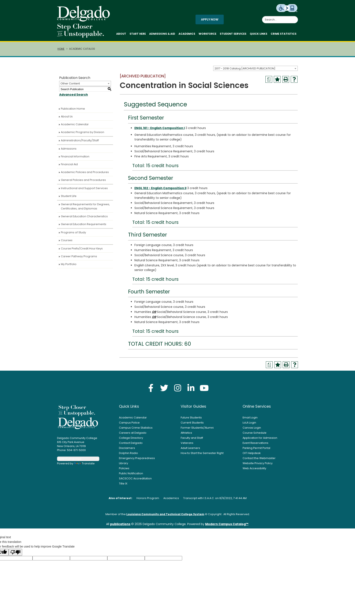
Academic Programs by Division (82, 132)
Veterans (187, 443)
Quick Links (258, 34)
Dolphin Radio (128, 453)
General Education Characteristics (84, 216)
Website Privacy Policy (258, 463)
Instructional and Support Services (84, 188)
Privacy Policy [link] (208, 609)
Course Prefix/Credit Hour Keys (82, 248)
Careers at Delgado (132, 433)
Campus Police (129, 422)
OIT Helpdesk (252, 453)
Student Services (233, 34)
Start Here (138, 34)
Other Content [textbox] (70, 83)
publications (120, 524)
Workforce (207, 34)
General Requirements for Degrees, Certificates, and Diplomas (85, 206)
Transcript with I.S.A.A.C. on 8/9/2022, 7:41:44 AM (215, 498)
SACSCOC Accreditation (135, 478)
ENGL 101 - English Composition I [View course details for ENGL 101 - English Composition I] (159, 128)
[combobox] (255, 68)
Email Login (250, 417)
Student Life (68, 196)
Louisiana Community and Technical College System (165, 514)
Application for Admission (260, 438)
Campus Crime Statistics (136, 427)
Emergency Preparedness (137, 458)
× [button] (250, 608)
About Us (67, 116)
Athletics (186, 433)
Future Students (191, 417)
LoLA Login (249, 422)
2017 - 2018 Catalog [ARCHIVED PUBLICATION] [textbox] (244, 68)
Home (60, 49)
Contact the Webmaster (259, 458)
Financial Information (75, 156)
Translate (84, 463)
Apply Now (209, 19)
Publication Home (73, 108)
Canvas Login (252, 427)
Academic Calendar (75, 124)
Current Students (192, 422)
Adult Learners (190, 448)
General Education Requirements (83, 224)
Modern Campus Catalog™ (226, 524)
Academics (187, 34)
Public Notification (131, 473)
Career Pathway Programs (79, 256)
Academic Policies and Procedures (85, 172)
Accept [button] (237, 609)
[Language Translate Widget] (78, 459)
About (121, 34)
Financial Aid (69, 164)
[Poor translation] (15, 552)
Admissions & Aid (162, 34)
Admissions (68, 148)
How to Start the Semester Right (202, 453)
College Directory (131, 438)
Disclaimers (127, 448)
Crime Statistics (283, 34)
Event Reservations (255, 443)
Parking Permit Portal (256, 448)
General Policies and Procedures (83, 180)
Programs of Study (73, 232)
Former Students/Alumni (197, 427)
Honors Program (148, 498)
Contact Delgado (131, 443)
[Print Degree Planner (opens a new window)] (268, 79)
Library (123, 463)
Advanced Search (73, 94)
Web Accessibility (254, 468)
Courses (66, 240)
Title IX (123, 483)
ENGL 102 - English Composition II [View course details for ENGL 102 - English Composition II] (160, 188)
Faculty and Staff (192, 438)
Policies (124, 468)
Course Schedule (254, 433)
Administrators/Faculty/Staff (80, 140)
